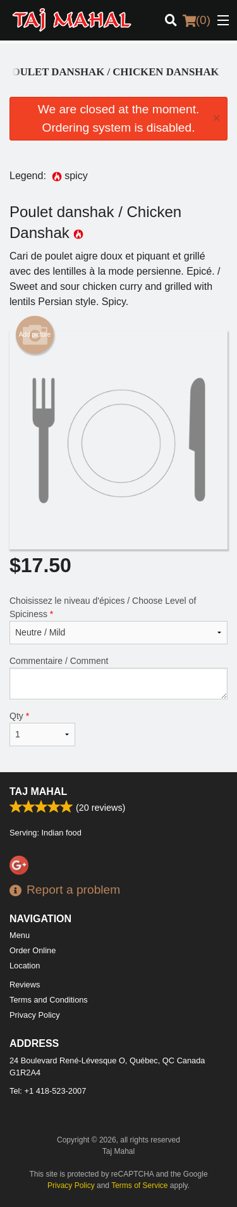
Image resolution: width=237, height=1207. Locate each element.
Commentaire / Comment (118, 677)
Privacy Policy (34, 1015)
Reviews (24, 984)
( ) (196, 20)
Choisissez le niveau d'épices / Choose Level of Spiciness (118, 620)
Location (24, 965)
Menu (19, 935)
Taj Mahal (38, 791)
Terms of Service (139, 1185)
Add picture (35, 335)
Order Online (32, 950)
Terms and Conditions (48, 999)
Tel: (47, 1091)
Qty (42, 728)
